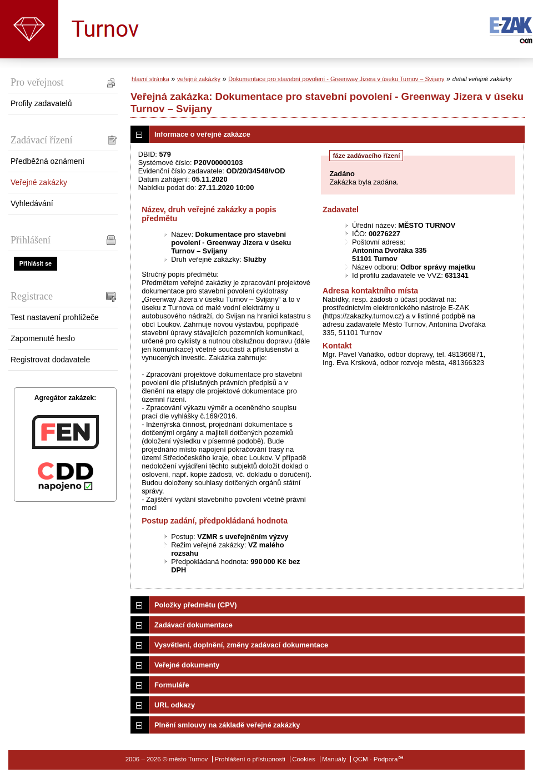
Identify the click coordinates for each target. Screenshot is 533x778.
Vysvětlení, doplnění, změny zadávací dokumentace (241, 645)
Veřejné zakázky (39, 182)
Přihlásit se (35, 263)
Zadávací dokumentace (193, 625)
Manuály (334, 759)
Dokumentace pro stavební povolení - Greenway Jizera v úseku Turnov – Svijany (336, 79)
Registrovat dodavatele (50, 359)
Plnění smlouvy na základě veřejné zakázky (227, 725)
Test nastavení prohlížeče (55, 317)
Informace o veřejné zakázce (202, 134)
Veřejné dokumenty (186, 665)
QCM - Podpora (375, 759)
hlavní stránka (150, 79)
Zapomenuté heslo (43, 338)
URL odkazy (174, 705)
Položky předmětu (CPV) (195, 605)
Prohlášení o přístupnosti (250, 759)
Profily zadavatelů (41, 103)
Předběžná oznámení (47, 161)
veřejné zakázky (198, 79)
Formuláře (171, 685)
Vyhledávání (32, 203)
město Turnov (29, 29)
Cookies (303, 759)
